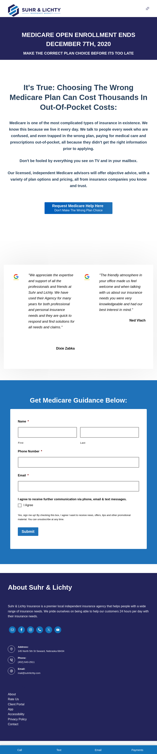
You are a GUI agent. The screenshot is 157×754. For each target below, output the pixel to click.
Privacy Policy (17, 719)
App (10, 709)
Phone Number (30, 451)
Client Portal (16, 704)
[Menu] (147, 8)
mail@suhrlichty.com (29, 673)
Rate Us (13, 699)
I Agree (28, 505)
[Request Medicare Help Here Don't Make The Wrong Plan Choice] (78, 208)
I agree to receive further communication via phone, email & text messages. (72, 499)
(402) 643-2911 (26, 662)
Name (23, 421)
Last (82, 442)
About (12, 694)
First (21, 442)
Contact (13, 724)
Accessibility (16, 714)
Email (23, 475)
